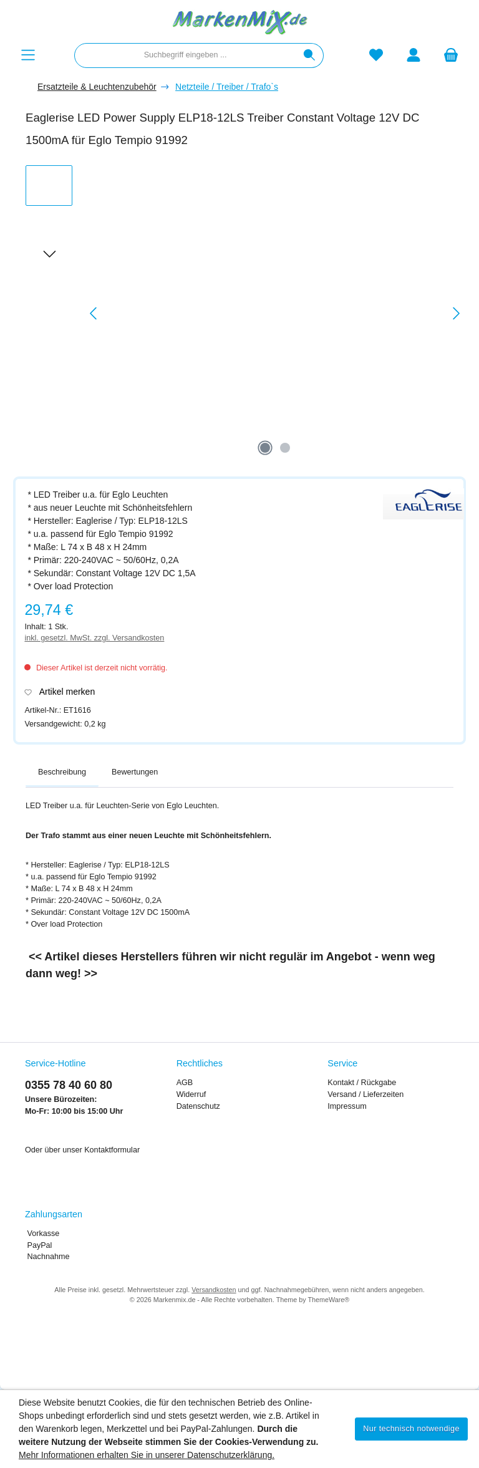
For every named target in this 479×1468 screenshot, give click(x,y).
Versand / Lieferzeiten (365, 1094)
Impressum (346, 1106)
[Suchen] (310, 55)
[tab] (62, 772)
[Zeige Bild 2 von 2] (285, 448)
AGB (185, 1082)
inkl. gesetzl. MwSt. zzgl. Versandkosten (94, 638)
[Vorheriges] (94, 313)
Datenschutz (198, 1106)
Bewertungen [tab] (135, 772)
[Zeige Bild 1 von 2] (265, 448)
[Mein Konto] (413, 55)
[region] (245, 313)
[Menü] (28, 55)
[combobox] (185, 55)
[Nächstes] (456, 313)
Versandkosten (213, 1289)
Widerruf (191, 1094)
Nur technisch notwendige (411, 1428)
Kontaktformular (112, 1150)
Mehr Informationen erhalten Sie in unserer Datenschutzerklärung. (146, 1455)
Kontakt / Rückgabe (361, 1082)
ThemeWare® (328, 1299)
